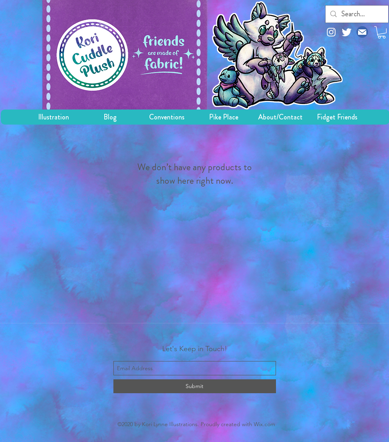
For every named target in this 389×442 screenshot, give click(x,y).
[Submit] (194, 386)
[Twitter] (347, 32)
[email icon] (362, 32)
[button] (381, 32)
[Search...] (356, 14)
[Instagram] (331, 32)
